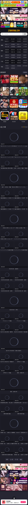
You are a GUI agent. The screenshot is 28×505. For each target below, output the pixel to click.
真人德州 (13, 39)
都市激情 (7, 60)
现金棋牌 (19, 41)
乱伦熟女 (19, 52)
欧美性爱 (25, 49)
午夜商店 (13, 65)
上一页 (11, 459)
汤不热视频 (25, 65)
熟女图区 (19, 57)
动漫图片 (25, 55)
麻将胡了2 (7, 41)
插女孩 (7, 65)
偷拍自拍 (13, 49)
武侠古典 (25, 60)
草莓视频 (19, 65)
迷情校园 (7, 62)
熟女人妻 (7, 46)
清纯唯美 (13, 57)
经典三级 (13, 52)
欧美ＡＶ (19, 44)
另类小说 (13, 62)
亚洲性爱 (7, 49)
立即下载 (23, 502)
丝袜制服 (13, 46)
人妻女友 (19, 60)
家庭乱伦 (13, 60)
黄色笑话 (19, 62)
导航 (2, 66)
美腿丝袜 (7, 57)
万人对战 (19, 39)
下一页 (16, 459)
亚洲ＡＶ (7, 44)
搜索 (25, 34)
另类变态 (25, 52)
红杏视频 (7, 68)
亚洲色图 (13, 55)
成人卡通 (19, 49)
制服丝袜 (7, 52)
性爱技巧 (25, 62)
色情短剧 (13, 68)
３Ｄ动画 (25, 44)
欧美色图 (19, 55)
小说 (2, 61)
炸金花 (13, 41)
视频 (2, 45)
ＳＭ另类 (25, 46)
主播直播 (19, 46)
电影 (2, 50)
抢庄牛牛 (25, 41)
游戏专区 (25, 39)
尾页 (21, 459)
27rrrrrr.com (14, 30)
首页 (7, 459)
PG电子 (6, 39)
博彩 (2, 40)
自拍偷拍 (13, 44)
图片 (2, 56)
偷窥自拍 (7, 55)
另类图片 (25, 57)
